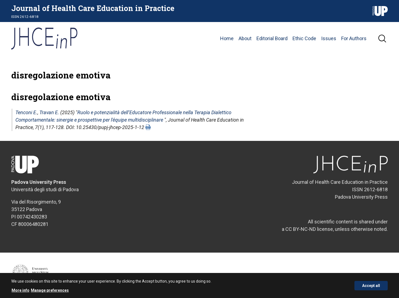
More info (20, 291)
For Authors (354, 38)
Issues (328, 38)
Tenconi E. (26, 112)
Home (227, 38)
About (245, 38)
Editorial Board (272, 38)
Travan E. (49, 112)
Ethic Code (304, 38)
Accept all (371, 287)
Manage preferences (50, 291)
